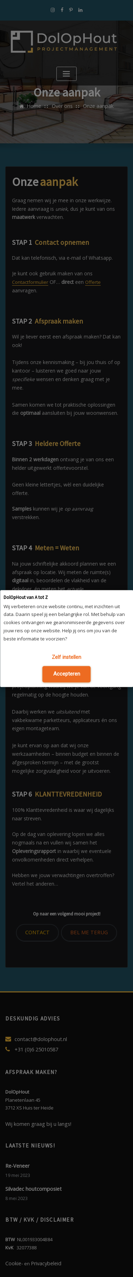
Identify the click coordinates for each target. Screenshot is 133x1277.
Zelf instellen (67, 658)
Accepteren (66, 673)
